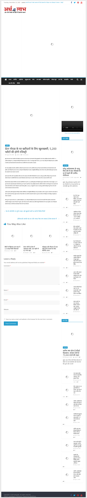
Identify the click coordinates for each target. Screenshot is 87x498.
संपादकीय (66, 79)
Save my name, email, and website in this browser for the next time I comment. (29, 319)
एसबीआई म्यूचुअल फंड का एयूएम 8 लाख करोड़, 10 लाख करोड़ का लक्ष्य (77, 417)
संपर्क (72, 79)
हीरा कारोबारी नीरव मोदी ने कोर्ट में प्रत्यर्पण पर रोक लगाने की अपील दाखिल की (77, 230)
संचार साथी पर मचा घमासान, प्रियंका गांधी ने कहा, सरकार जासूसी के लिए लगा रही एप (76, 306)
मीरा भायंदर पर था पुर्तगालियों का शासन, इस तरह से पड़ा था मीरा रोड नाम (77, 389)
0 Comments (24, 154)
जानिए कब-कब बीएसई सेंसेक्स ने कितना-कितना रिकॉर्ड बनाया (77, 431)
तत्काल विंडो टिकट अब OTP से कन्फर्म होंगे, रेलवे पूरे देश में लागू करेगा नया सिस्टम (77, 290)
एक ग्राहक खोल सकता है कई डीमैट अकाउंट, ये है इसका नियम (77, 375)
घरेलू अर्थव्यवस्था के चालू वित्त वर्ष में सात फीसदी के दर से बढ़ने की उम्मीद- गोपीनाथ (72, 172)
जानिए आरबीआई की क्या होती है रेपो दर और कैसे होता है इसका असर (77, 474)
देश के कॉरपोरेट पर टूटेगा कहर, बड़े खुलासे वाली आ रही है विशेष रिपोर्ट (25, 211)
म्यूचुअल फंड (27, 79)
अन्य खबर (38, 79)
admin (18, 154)
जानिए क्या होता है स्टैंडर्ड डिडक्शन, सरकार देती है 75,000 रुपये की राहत (71, 352)
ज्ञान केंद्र (60, 79)
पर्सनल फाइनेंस (46, 79)
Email (6, 300)
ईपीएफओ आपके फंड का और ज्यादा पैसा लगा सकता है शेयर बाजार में (38, 219)
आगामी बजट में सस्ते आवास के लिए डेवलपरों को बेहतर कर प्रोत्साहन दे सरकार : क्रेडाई (44, 2)
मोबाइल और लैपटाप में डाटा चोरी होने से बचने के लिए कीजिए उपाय (50, 248)
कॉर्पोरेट (15, 79)
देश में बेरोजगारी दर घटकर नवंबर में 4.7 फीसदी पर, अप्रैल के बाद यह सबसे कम (77, 244)
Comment (7, 266)
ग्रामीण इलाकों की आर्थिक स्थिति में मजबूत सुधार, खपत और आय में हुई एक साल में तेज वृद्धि (77, 260)
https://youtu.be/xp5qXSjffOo (72, 133)
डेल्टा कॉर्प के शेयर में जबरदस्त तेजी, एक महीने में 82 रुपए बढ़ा (31, 248)
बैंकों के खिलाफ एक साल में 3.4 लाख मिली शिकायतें (12, 248)
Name (6, 290)
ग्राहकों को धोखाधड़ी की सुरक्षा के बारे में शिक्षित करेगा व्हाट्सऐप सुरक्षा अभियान (76, 459)
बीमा (33, 79)
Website (6, 309)
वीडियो (14, 83)
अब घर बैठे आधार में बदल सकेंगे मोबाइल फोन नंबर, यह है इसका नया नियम (77, 275)
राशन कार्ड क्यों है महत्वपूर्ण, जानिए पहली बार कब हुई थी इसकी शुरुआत (77, 444)
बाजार (10, 79)
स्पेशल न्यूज (53, 79)
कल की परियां (8, 83)
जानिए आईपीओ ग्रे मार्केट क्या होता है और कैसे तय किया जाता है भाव (77, 403)
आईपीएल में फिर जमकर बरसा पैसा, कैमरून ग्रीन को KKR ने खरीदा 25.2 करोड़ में (77, 215)
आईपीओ (21, 79)
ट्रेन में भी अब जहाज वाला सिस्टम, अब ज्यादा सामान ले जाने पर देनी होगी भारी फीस (77, 199)
